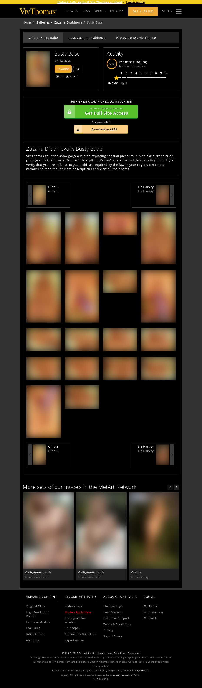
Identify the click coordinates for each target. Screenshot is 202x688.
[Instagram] (153, 612)
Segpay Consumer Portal (127, 674)
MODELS (100, 11)
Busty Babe (67, 53)
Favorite (63, 69)
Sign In (167, 11)
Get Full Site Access (100, 111)
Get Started (143, 11)
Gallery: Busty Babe (43, 37)
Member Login (113, 606)
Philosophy (72, 628)
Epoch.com (143, 670)
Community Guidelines (80, 634)
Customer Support (116, 618)
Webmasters (73, 606)
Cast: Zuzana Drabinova (86, 37)
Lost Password (113, 612)
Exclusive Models (38, 622)
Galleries (43, 22)
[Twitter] (151, 606)
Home (27, 22)
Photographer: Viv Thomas (136, 37)
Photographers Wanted (75, 620)
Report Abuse (74, 640)
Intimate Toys (35, 634)
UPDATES (72, 11)
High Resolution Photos (37, 614)
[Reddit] (151, 618)
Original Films (35, 606)
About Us (32, 640)
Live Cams (33, 628)
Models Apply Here (78, 612)
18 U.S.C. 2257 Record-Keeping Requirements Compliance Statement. (101, 653)
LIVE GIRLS (117, 11)
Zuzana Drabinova (68, 22)
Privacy (108, 630)
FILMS (86, 11)
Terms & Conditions (117, 624)
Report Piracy (112, 636)
